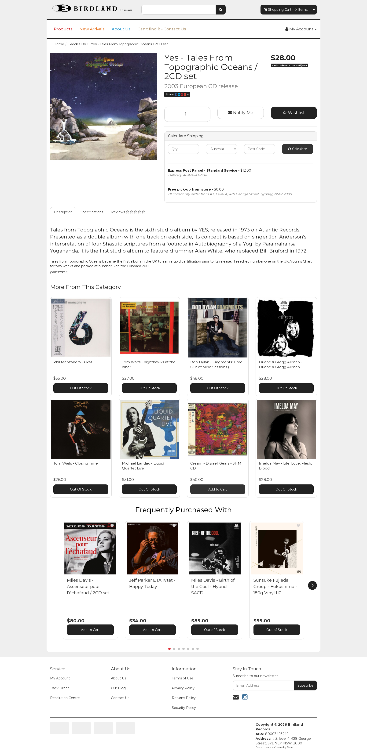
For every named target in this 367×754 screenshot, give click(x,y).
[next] (312, 585)
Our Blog (118, 688)
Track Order (59, 688)
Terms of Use (182, 678)
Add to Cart (217, 489)
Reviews (128, 212)
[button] (112, 525)
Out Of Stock (81, 388)
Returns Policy (184, 698)
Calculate (297, 149)
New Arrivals (92, 29)
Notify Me (240, 112)
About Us (121, 29)
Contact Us (120, 698)
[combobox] (178, 9)
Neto (290, 747)
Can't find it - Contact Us (162, 29)
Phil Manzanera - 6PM (72, 362)
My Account (60, 678)
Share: (177, 94)
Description (63, 212)
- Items (286, 9)
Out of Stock (214, 630)
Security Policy (184, 708)
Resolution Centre (65, 698)
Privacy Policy (183, 688)
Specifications (92, 212)
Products (63, 29)
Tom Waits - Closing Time (75, 463)
